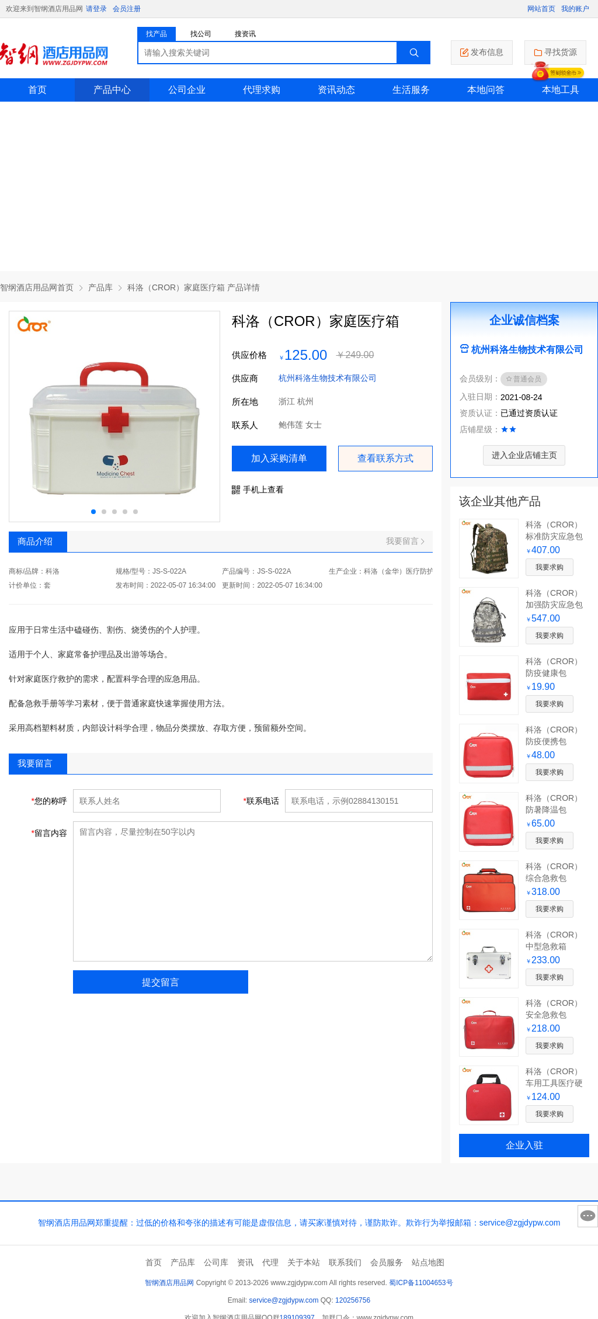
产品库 (100, 287)
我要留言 (405, 541)
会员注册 (127, 9)
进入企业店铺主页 (524, 455)
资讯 (245, 1262)
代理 (270, 1262)
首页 (37, 90)
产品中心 (112, 90)
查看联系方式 (385, 458)
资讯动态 (336, 90)
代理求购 (261, 90)
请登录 (96, 9)
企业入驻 (524, 1145)
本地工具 (560, 90)
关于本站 (303, 1262)
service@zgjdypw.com (284, 1300)
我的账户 (575, 9)
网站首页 (541, 9)
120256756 (352, 1300)
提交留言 (160, 982)
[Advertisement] (299, 189)
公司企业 (187, 90)
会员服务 (386, 1262)
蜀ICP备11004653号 (421, 1283)
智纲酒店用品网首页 (37, 287)
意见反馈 (588, 1216)
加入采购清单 (279, 458)
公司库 (216, 1262)
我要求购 (550, 567)
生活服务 (411, 90)
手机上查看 (258, 489)
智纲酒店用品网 (169, 1283)
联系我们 (345, 1262)
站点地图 (428, 1262)
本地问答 (486, 90)
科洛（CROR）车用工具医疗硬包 (554, 1083)
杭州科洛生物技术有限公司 (328, 378)
